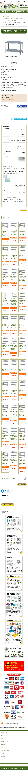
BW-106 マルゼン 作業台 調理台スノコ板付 (13, 278)
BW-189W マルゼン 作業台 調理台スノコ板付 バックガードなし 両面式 (22, 279)
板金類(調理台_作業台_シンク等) (11, 18)
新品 (8, 16)
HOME (4, 16)
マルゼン (5, 20)
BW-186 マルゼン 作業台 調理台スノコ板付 (22, 255)
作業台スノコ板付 (12, 20)
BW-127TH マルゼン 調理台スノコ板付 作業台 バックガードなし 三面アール (5, 233)
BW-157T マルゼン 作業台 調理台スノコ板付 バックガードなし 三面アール (22, 438)
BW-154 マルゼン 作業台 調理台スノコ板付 (13, 461)
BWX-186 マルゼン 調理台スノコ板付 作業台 (5, 437)
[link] (6, 491)
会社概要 (3, 756)
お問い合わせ (4, 765)
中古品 (2, 738)
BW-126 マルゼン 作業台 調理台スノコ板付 (22, 369)
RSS (10, 723)
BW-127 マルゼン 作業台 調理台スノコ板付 (22, 390)
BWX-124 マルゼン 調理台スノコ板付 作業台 (22, 302)
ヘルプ (2, 753)
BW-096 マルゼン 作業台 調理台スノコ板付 (5, 278)
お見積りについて (5, 741)
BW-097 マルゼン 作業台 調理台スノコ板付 (5, 347)
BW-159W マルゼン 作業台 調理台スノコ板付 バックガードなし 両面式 (13, 414)
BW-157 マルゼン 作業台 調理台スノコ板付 (5, 369)
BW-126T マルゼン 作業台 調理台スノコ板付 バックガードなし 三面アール (22, 462)
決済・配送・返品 (5, 750)
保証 (2, 747)
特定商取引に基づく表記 (6, 762)
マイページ (3, 759)
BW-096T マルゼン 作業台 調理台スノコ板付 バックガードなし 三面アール (13, 438)
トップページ (4, 732)
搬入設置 (3, 744)
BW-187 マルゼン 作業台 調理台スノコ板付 (22, 347)
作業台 (21, 18)
